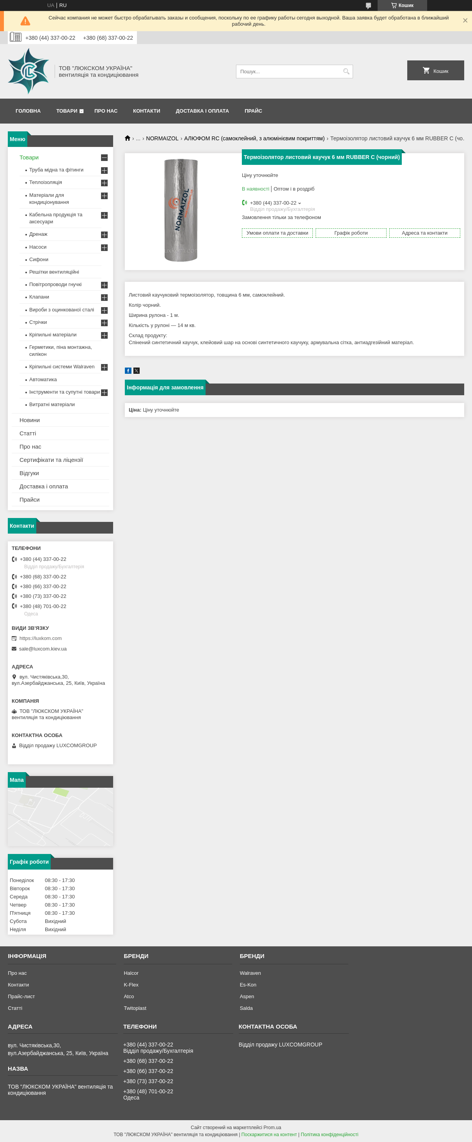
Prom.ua (272, 1127)
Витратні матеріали (52, 404)
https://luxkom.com (41, 638)
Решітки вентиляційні (54, 272)
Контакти (146, 111)
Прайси (30, 499)
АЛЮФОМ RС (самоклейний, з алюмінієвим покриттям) (254, 138)
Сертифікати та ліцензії (51, 459)
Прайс (253, 111)
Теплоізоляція (45, 182)
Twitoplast (135, 1008)
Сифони (38, 259)
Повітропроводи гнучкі (55, 284)
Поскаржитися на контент (269, 1134)
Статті (28, 433)
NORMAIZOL (162, 138)
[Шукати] (346, 71)
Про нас (105, 111)
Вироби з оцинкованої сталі (61, 310)
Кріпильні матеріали (52, 335)
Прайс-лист (21, 996)
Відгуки (29, 473)
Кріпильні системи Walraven (62, 366)
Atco (129, 996)
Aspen (247, 996)
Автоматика (43, 379)
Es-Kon (248, 985)
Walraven (250, 973)
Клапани (39, 297)
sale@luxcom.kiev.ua (43, 649)
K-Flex (131, 985)
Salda (246, 1008)
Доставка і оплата (202, 111)
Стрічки (38, 322)
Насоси (37, 247)
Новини (30, 420)
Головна (28, 111)
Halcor (131, 973)
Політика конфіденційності (329, 1134)
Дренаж (38, 234)
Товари (66, 111)
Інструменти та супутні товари (64, 392)
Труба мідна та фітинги (56, 170)
